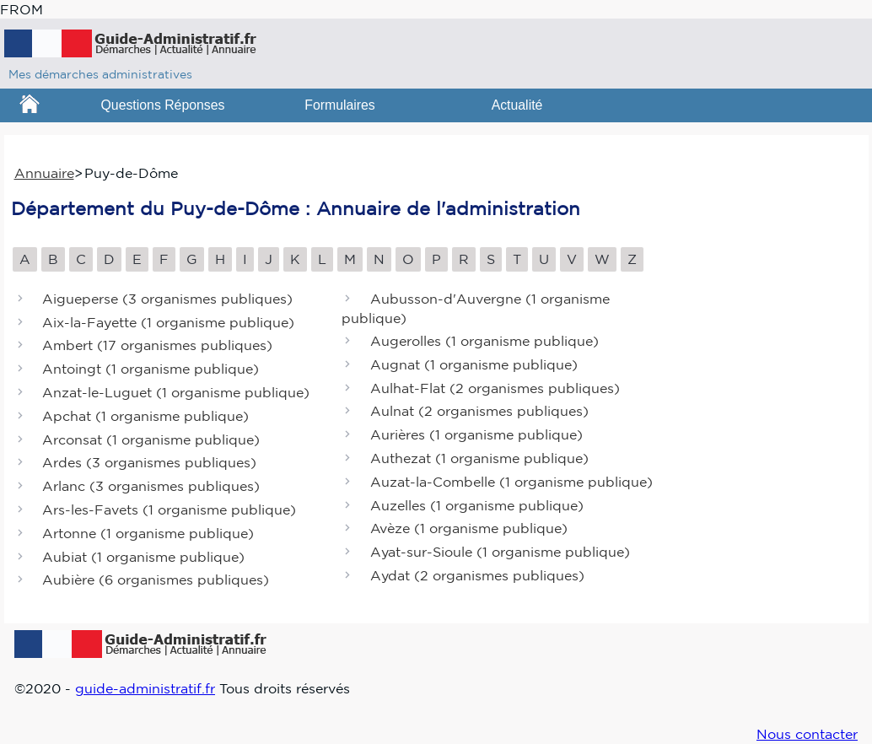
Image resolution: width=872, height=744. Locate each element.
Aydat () (477, 575)
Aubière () (155, 580)
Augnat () (474, 364)
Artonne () (148, 533)
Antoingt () (150, 369)
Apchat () (145, 415)
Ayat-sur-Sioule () (500, 552)
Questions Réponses (163, 105)
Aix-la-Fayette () (168, 322)
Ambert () (157, 345)
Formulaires (339, 105)
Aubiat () (143, 556)
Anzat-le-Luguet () (176, 392)
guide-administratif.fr (145, 688)
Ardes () (149, 463)
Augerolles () (484, 340)
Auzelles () (477, 505)
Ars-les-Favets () (169, 509)
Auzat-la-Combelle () (511, 481)
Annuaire (44, 173)
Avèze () (469, 528)
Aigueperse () (167, 298)
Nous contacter (807, 733)
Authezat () (479, 458)
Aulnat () (479, 411)
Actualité (517, 105)
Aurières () (476, 435)
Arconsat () (151, 439)
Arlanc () (151, 486)
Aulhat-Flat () (495, 388)
